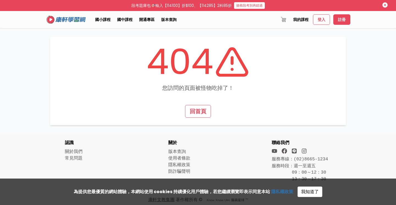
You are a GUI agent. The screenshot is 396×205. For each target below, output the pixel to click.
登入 (321, 19)
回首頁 (198, 111)
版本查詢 (169, 19)
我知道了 (310, 191)
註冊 (342, 19)
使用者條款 (179, 158)
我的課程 (301, 19)
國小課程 (103, 19)
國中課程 (125, 19)
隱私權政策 (282, 191)
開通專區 (147, 19)
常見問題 (73, 158)
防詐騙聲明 (179, 171)
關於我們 (73, 151)
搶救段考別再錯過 (249, 5)
